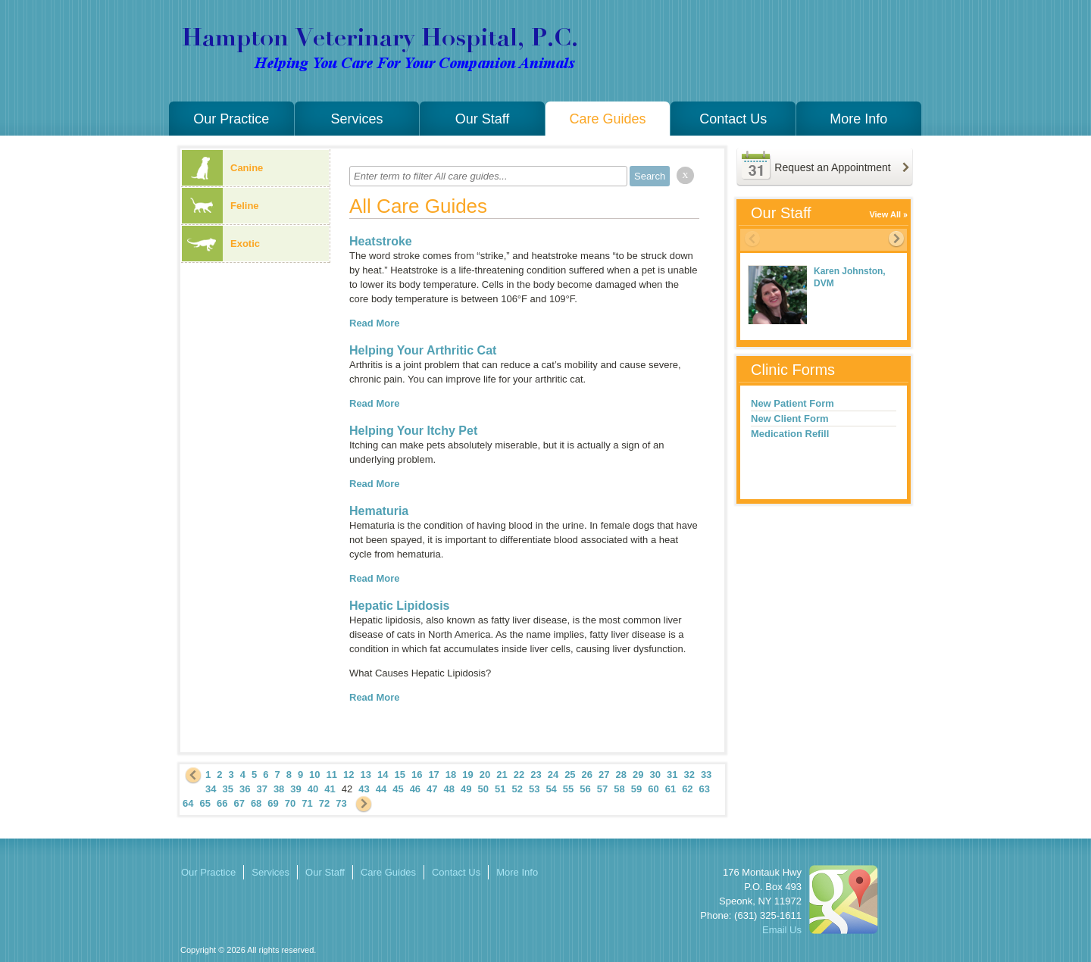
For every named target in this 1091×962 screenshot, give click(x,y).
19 (467, 774)
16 (416, 774)
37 (261, 789)
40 (313, 789)
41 (329, 789)
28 (621, 774)
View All (885, 214)
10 (314, 774)
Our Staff (482, 118)
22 (519, 774)
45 (397, 789)
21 (501, 774)
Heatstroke (380, 241)
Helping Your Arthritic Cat (422, 350)
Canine (222, 168)
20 (485, 774)
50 (483, 789)
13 (366, 774)
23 (535, 774)
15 (399, 774)
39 (295, 789)
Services (356, 118)
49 (466, 789)
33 (706, 774)
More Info (858, 118)
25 (569, 774)
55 (568, 789)
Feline (220, 205)
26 (587, 774)
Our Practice (231, 118)
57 (602, 789)
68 (256, 803)
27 (604, 774)
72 (324, 803)
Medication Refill (790, 433)
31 (672, 774)
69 (272, 803)
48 (449, 789)
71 (307, 803)
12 (348, 774)
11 (332, 774)
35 (227, 789)
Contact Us (733, 118)
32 (688, 774)
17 (433, 774)
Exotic (221, 243)
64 (188, 803)
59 (636, 789)
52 (516, 789)
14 (382, 774)
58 (619, 789)
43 (363, 789)
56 (585, 789)
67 (238, 803)
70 (290, 803)
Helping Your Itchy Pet (413, 430)
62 (687, 789)
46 (415, 789)
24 (553, 774)
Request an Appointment (832, 167)
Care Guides (608, 118)
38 (279, 789)
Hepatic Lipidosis (399, 605)
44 (381, 789)
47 (432, 789)
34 (210, 789)
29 (638, 774)
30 (654, 774)
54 (551, 789)
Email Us (782, 929)
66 (222, 803)
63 (704, 789)
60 (653, 789)
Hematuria (378, 510)
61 (670, 789)
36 (244, 789)
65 (204, 803)
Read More (374, 323)
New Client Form (790, 418)
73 (341, 803)
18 (450, 774)
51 (500, 789)
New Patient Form (792, 403)
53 (534, 789)
